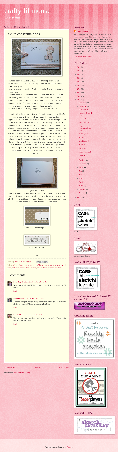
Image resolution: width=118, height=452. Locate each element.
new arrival (45, 265)
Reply (15, 291)
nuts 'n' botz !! (83, 148)
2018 (79, 82)
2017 (79, 85)
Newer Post (9, 367)
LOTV (39, 265)
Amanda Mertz (18, 298)
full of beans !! (84, 141)
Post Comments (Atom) (22, 373)
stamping (51, 268)
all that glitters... (84, 134)
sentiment (33, 268)
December (82, 103)
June (81, 175)
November (83, 106)
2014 (79, 96)
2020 (79, 74)
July (80, 171)
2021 (79, 71)
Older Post (64, 367)
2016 (79, 89)
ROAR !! (82, 145)
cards (19, 265)
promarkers (20, 268)
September (83, 164)
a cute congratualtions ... (85, 128)
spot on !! (82, 137)
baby (14, 265)
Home (37, 367)
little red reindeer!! (85, 152)
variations (58, 268)
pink (13, 268)
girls (34, 265)
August (81, 167)
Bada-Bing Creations (21, 282)
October (82, 160)
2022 (79, 67)
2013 (79, 100)
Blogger (69, 447)
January (82, 193)
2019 (79, 78)
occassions (54, 265)
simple (39, 268)
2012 (79, 197)
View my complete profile (83, 57)
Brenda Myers (18, 315)
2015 (79, 92)
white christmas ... (85, 122)
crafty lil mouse (27, 10)
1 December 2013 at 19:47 (33, 315)
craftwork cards (26, 265)
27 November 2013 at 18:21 (38, 282)
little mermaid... (84, 109)
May (81, 178)
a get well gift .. (84, 155)
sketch (45, 268)
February (82, 189)
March (81, 186)
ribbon (26, 268)
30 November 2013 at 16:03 (34, 298)
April (81, 182)
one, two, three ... (84, 119)
